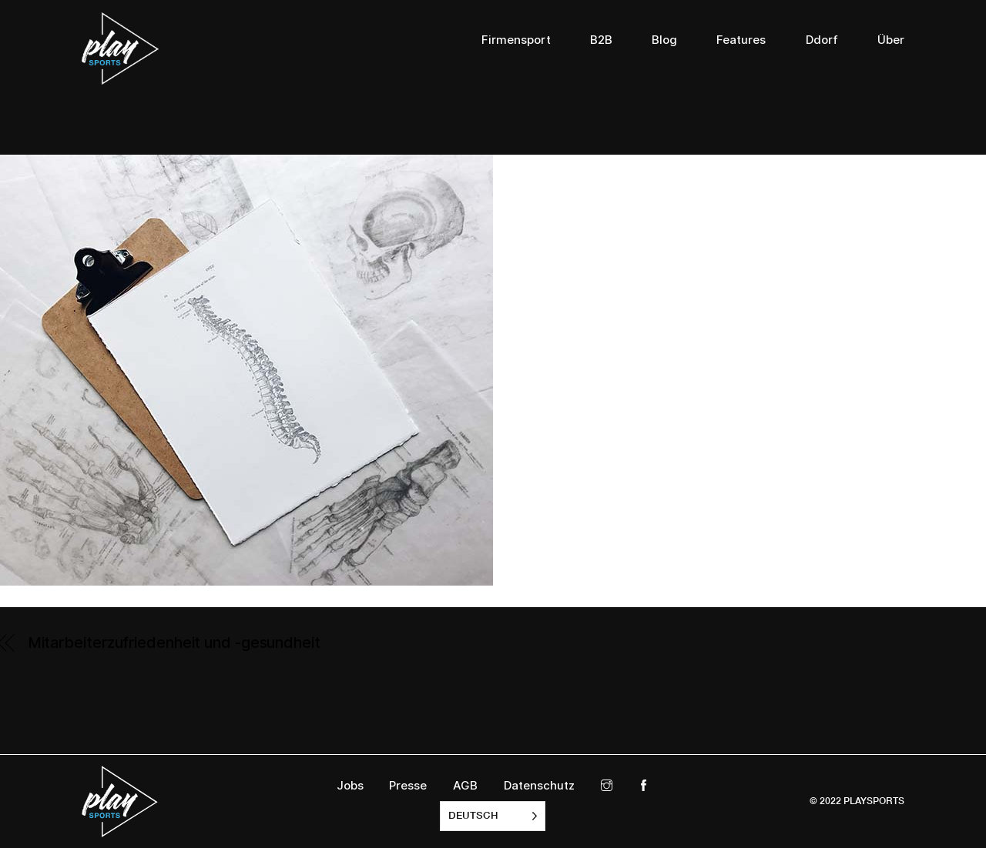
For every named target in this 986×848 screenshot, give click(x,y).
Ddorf (822, 40)
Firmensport (516, 40)
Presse (408, 786)
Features (741, 40)
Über (890, 40)
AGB (465, 786)
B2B (601, 40)
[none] (492, 816)
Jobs (350, 786)
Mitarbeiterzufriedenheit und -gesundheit (174, 642)
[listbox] (492, 816)
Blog (664, 40)
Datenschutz (539, 786)
